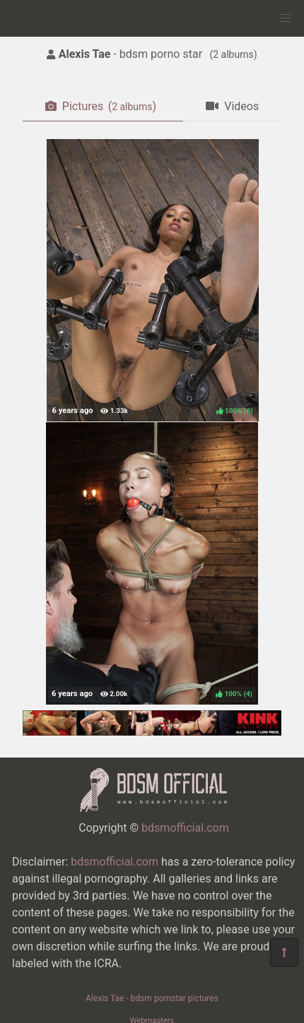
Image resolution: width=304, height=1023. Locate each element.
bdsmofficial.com (185, 827)
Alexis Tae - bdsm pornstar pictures (152, 998)
